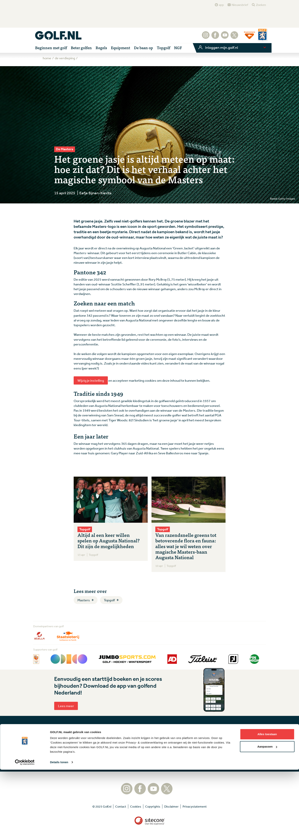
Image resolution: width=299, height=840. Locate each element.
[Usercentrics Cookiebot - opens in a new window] (24, 832)
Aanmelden (127, 755)
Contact (159, 745)
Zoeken (261, 5)
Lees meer (66, 706)
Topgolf (109, 600)
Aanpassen (267, 816)
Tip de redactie (164, 739)
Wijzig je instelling (90, 380)
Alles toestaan (267, 804)
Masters (83, 600)
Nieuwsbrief (240, 5)
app (221, 5)
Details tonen (59, 832)
